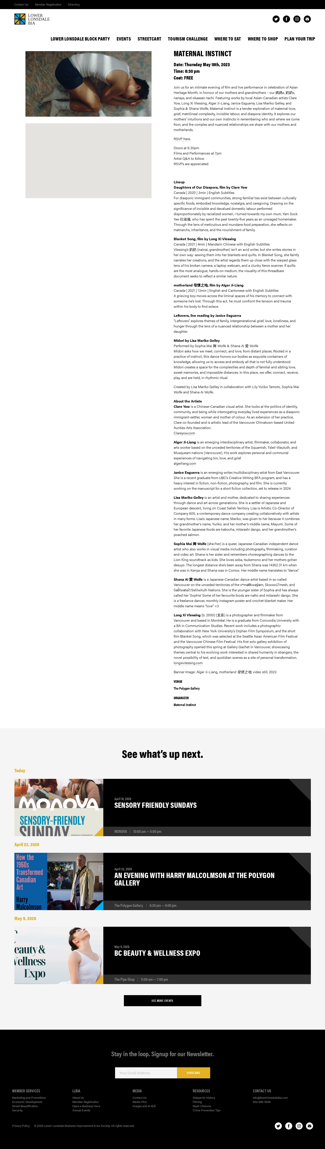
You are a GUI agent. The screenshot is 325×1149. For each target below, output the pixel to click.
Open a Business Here (86, 1106)
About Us (78, 1097)
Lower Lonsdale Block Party (80, 38)
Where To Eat (227, 38)
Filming (197, 1102)
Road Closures (202, 1106)
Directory (74, 4)
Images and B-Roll (144, 1106)
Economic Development (27, 1102)
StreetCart (149, 38)
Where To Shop (263, 38)
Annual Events (81, 1110)
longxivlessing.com (188, 662)
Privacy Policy (21, 1126)
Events (124, 38)
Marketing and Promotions (29, 1097)
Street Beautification (25, 1106)
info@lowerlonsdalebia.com (270, 1097)
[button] (88, 156)
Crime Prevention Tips (206, 1110)
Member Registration (48, 4)
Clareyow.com (184, 432)
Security (17, 1110)
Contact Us (21, 4)
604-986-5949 (262, 1102)
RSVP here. (182, 138)
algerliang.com (185, 463)
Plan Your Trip (300, 38)
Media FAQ (140, 1102)
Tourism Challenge (188, 38)
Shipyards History (204, 1097)
